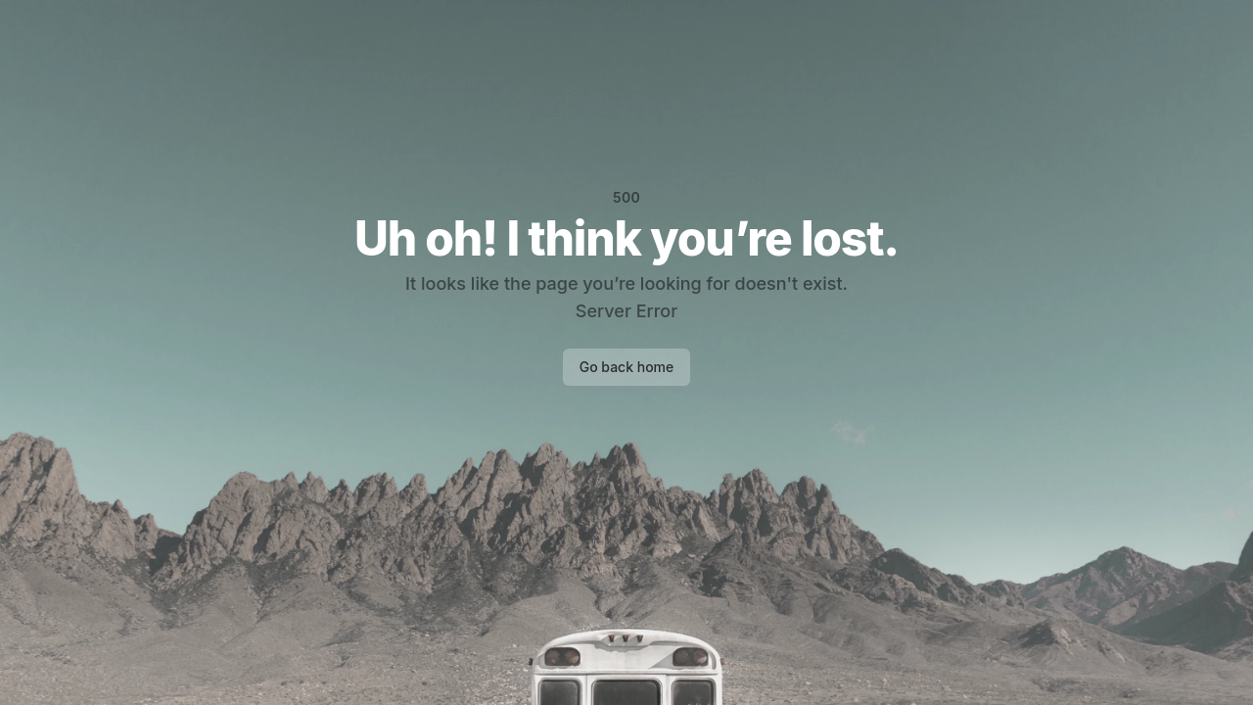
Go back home (627, 366)
